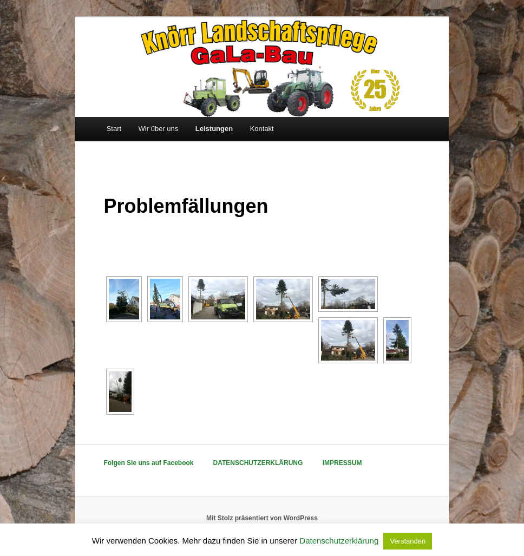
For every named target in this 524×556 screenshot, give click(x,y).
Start (114, 129)
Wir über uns (159, 129)
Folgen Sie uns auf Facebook (148, 463)
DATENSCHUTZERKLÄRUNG (258, 463)
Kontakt (262, 129)
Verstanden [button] (407, 541)
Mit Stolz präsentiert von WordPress (262, 518)
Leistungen (214, 129)
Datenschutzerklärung (338, 540)
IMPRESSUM (342, 463)
